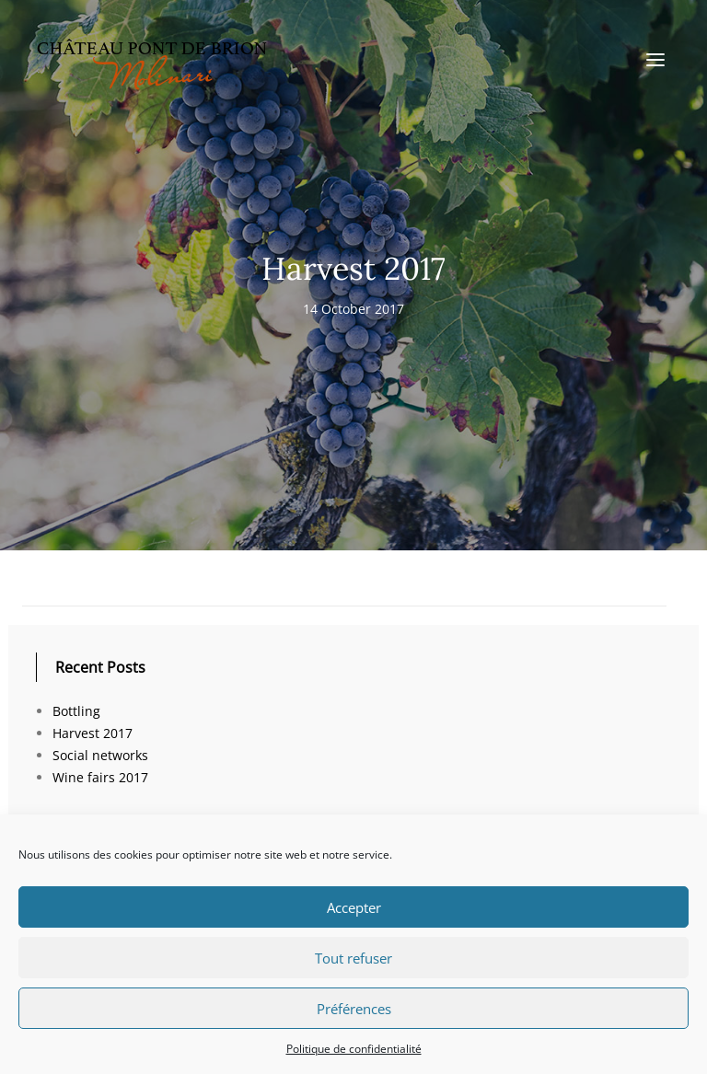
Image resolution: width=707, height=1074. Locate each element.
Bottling (76, 711)
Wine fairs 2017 (100, 777)
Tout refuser (353, 958)
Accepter (354, 907)
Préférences (354, 1008)
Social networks (100, 755)
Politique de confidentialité (354, 1049)
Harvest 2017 (92, 733)
